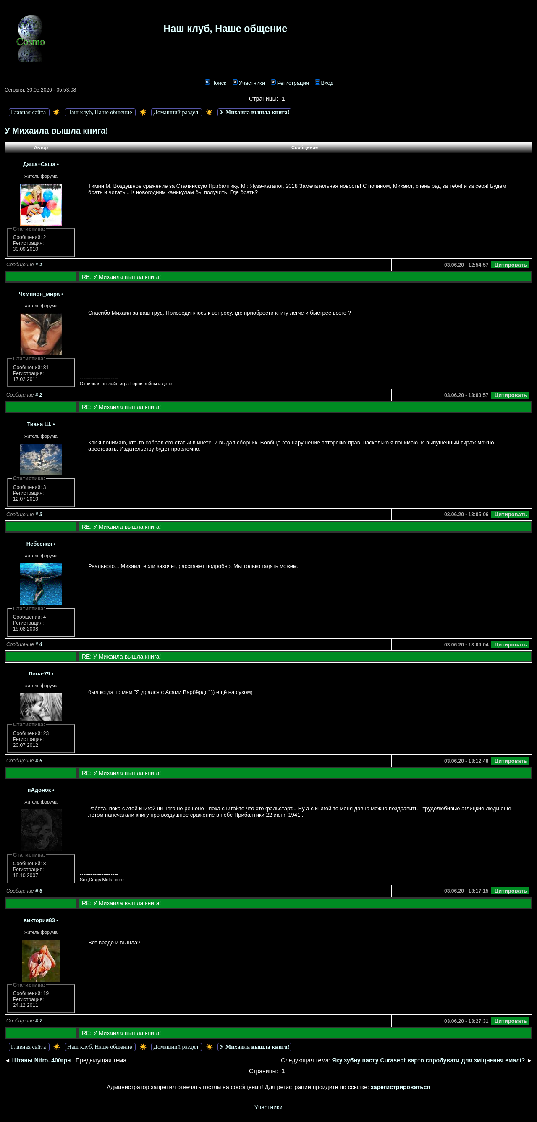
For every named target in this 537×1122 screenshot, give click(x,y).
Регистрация (290, 83)
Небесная (39, 544)
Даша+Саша (39, 164)
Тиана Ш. (39, 424)
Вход (324, 83)
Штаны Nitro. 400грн (41, 1060)
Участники (249, 83)
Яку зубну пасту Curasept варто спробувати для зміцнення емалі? (429, 1060)
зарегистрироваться (400, 1087)
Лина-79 (39, 673)
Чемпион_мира (39, 294)
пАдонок (39, 790)
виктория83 (39, 920)
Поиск (215, 83)
